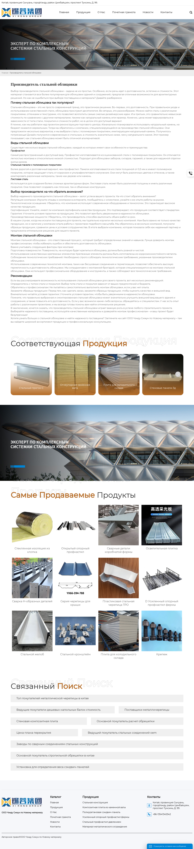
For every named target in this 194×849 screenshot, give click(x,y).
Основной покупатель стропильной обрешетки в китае (55, 755)
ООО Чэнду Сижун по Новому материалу (151, 318)
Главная (5, 73)
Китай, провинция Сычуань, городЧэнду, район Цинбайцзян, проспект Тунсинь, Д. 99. (50, 2)
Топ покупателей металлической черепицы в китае (52, 698)
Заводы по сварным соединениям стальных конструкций (57, 744)
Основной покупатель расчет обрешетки (126, 721)
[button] (178, 374)
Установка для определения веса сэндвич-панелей (52, 767)
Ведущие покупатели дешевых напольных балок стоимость (58, 709)
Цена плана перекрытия (33, 732)
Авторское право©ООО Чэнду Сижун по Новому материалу (31, 837)
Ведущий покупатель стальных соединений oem (122, 732)
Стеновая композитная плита (37, 721)
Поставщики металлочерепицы (146, 709)
